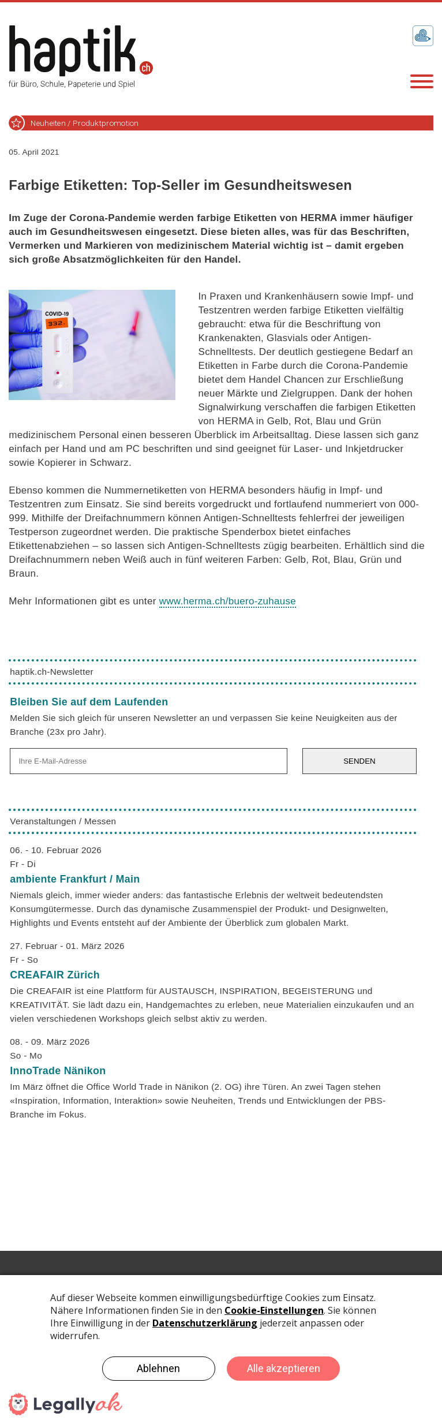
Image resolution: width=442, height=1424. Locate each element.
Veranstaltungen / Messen (63, 821)
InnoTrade (58, 1071)
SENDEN (359, 761)
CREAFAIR (55, 975)
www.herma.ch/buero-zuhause (227, 601)
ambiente (75, 879)
